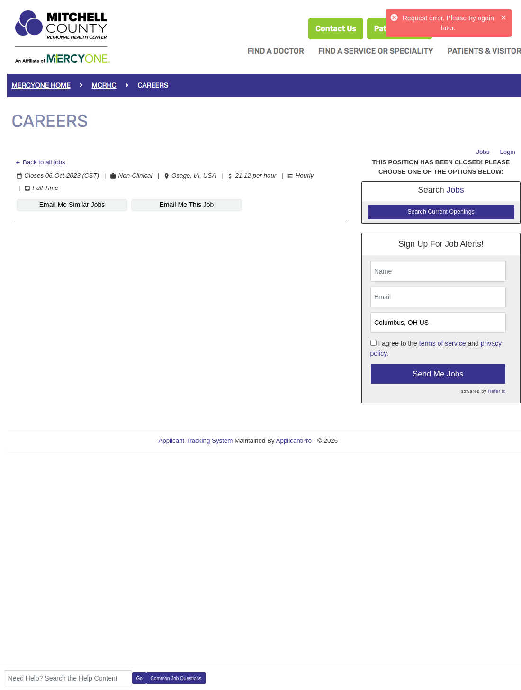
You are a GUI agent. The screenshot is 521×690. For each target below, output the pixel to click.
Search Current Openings (441, 211)
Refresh (366, 440)
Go (139, 678)
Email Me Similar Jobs (72, 204)
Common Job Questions (176, 678)
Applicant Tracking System (195, 440)
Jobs (482, 151)
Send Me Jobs (438, 373)
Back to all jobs (40, 162)
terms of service (442, 343)
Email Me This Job (187, 204)
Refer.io (497, 391)
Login (507, 151)
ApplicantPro (294, 440)
